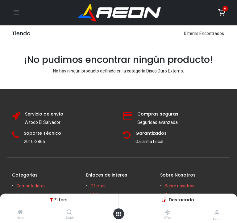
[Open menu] (118, 214)
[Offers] (168, 212)
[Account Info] (217, 212)
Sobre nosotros (179, 185)
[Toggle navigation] (16, 13)
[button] (181, 199)
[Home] (20, 212)
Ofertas (98, 185)
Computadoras (31, 185)
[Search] (69, 212)
